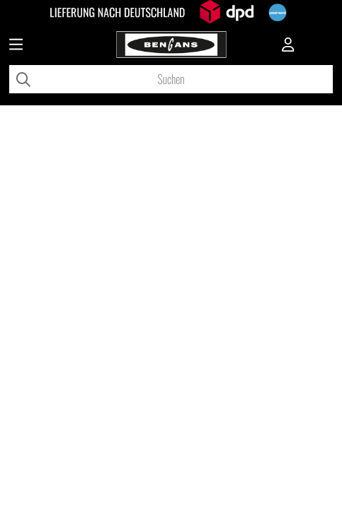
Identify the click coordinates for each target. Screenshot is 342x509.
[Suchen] (171, 79)
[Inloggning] (288, 45)
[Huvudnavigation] (16, 46)
